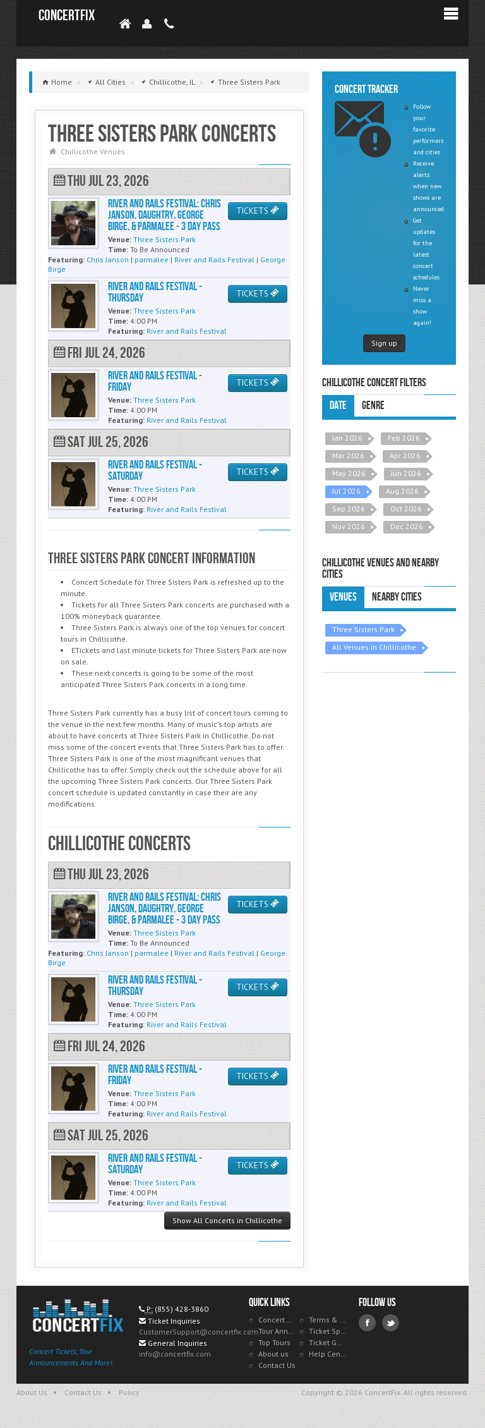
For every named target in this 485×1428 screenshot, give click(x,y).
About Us (31, 1392)
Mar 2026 (348, 455)
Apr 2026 (405, 455)
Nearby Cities (397, 597)
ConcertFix (67, 15)
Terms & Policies (328, 1319)
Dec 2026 (406, 526)
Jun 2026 (406, 473)
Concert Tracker (277, 1319)
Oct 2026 (406, 508)
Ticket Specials (328, 1331)
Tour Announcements (277, 1331)
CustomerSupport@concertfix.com (198, 1331)
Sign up (384, 343)
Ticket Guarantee (328, 1342)
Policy (129, 1392)
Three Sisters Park (363, 629)
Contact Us (277, 1365)
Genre (373, 405)
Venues (343, 597)
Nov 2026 (348, 526)
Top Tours (274, 1342)
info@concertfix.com (175, 1353)
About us (273, 1353)
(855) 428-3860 (181, 1309)
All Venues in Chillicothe (374, 647)
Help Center (328, 1353)
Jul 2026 (346, 491)
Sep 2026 (348, 508)
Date (338, 405)
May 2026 (349, 473)
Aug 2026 (402, 491)
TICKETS (257, 210)
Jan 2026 (347, 437)
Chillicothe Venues (93, 151)
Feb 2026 (404, 437)
